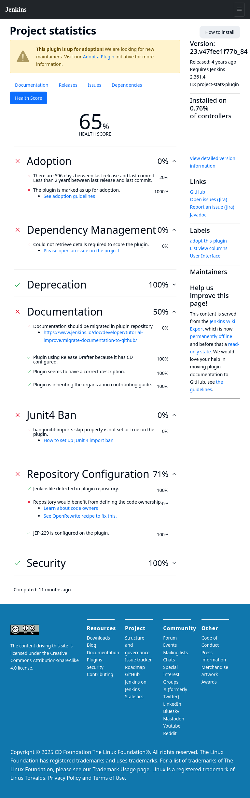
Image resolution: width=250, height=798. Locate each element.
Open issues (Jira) (208, 199)
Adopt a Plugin (98, 56)
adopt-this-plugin (208, 241)
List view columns (209, 248)
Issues (94, 85)
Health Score (28, 98)
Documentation (31, 85)
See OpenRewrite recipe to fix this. (80, 516)
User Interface (205, 256)
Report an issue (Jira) (212, 207)
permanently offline (211, 336)
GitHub (197, 192)
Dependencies (127, 85)
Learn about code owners (71, 508)
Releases (68, 85)
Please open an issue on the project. (82, 250)
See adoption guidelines (69, 196)
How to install (219, 32)
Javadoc (198, 215)
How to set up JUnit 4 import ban (79, 440)
